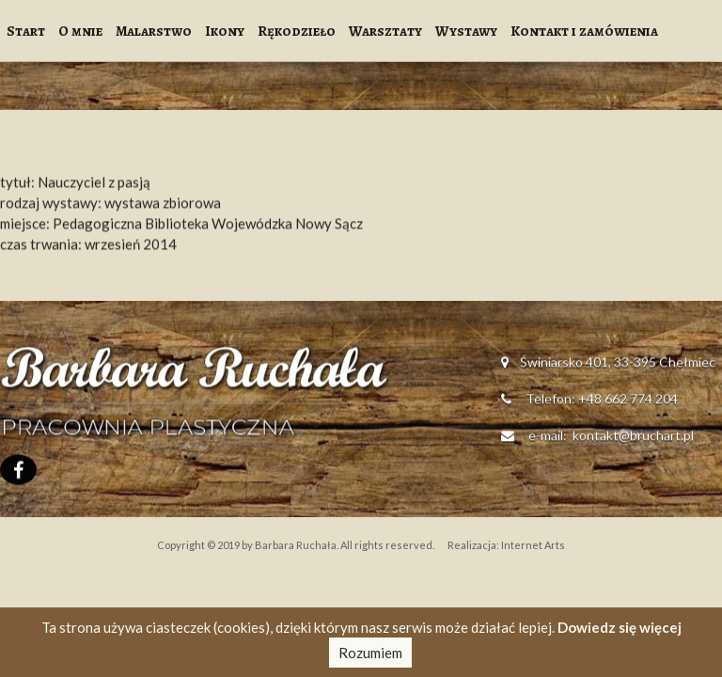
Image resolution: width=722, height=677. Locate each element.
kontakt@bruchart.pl (632, 438)
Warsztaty (385, 31)
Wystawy (466, 31)
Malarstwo (154, 31)
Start (26, 31)
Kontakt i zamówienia (584, 31)
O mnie (80, 31)
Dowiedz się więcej (619, 627)
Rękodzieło (297, 31)
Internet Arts (533, 545)
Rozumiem (370, 652)
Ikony (224, 31)
